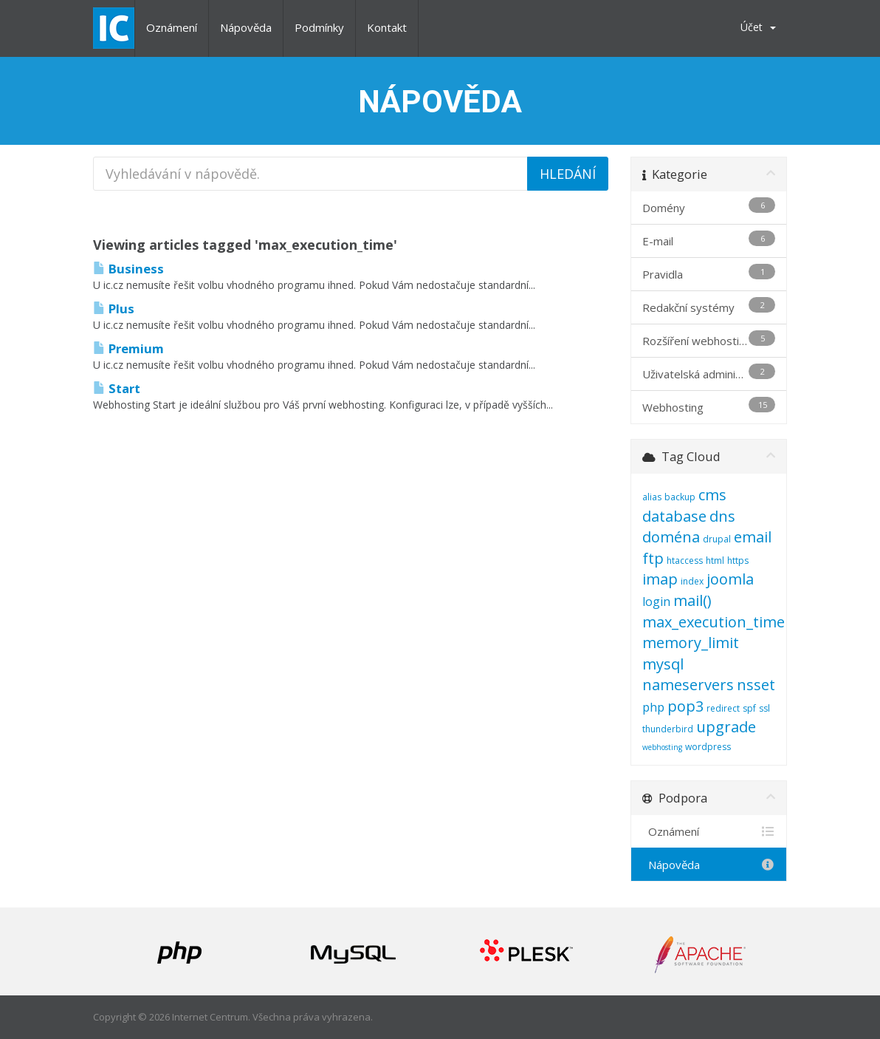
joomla (730, 579)
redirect (723, 708)
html (715, 560)
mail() (692, 600)
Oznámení (171, 27)
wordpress (708, 746)
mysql (663, 664)
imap (660, 579)
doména (671, 537)
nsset (756, 685)
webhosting (662, 747)
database (674, 516)
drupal (717, 539)
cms (712, 495)
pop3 (685, 706)
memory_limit (690, 643)
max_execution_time (713, 622)
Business (128, 268)
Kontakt (387, 27)
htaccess (685, 560)
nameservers (688, 685)
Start (116, 388)
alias (651, 497)
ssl (764, 708)
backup (679, 497)
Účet (758, 27)
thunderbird (667, 729)
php (653, 707)
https (738, 560)
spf (749, 708)
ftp (653, 558)
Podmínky (319, 27)
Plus (113, 308)
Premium (128, 348)
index (692, 581)
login (656, 601)
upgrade (726, 727)
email (752, 537)
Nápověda (246, 27)
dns (722, 516)
